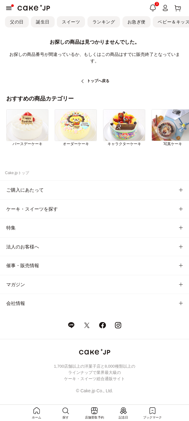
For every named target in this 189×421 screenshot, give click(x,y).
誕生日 (43, 21)
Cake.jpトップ (17, 173)
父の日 (17, 21)
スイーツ (71, 21)
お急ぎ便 (136, 21)
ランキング (103, 21)
